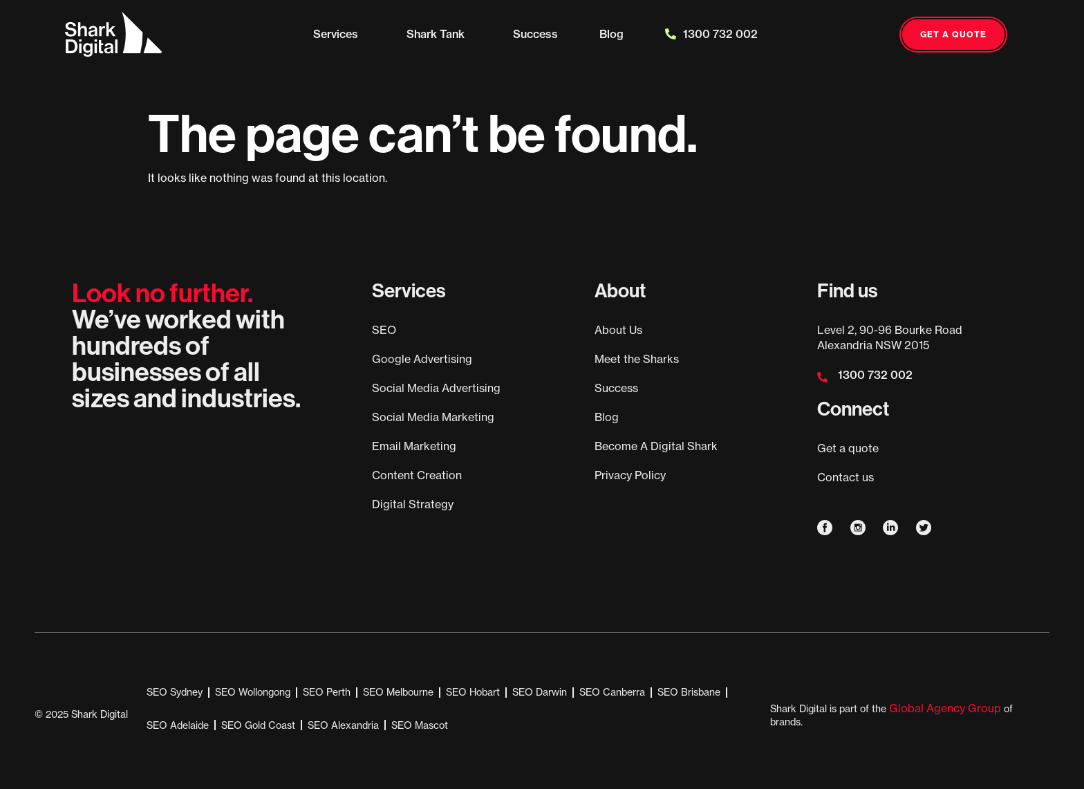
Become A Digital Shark (656, 446)
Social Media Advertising (436, 388)
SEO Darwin (539, 692)
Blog (611, 34)
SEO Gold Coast (258, 725)
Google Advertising (422, 359)
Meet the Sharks (637, 359)
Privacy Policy (630, 475)
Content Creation (417, 475)
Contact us (845, 477)
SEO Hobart (473, 692)
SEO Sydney (175, 692)
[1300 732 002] (822, 377)
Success (535, 34)
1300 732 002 (711, 34)
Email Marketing (414, 446)
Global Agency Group (945, 708)
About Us (618, 330)
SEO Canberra (612, 692)
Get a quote (848, 448)
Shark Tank (438, 34)
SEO (384, 330)
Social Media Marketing (433, 417)
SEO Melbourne (398, 692)
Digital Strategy (413, 504)
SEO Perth (327, 692)
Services (339, 34)
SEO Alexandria (343, 725)
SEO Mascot (419, 725)
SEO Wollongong (252, 692)
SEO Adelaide (178, 725)
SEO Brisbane (688, 692)
